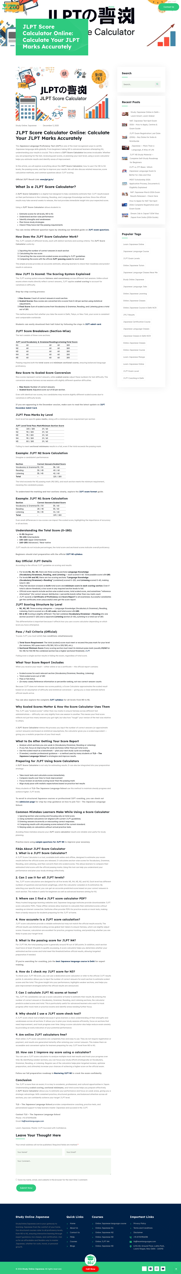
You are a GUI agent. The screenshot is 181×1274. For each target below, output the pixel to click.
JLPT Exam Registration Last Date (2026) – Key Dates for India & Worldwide (144, 137)
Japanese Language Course (136, 251)
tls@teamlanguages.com (32, 1121)
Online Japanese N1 (104, 1228)
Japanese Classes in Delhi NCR (137, 336)
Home (111, 7)
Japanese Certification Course (136, 322)
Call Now (90, 1269)
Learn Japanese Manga (134, 357)
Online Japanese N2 (104, 1232)
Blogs (143, 7)
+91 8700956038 (140, 1237)
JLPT (87, 651)
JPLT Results (129, 315)
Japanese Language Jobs (135, 286)
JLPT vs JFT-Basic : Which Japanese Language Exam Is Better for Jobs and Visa (142, 171)
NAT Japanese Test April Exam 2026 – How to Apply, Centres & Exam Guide (143, 125)
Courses (132, 7)
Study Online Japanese (26, 125)
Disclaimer (138, 1232)
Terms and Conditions (142, 1228)
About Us (121, 7)
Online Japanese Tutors (133, 265)
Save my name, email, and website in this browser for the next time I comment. (53, 1180)
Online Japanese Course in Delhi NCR (139, 308)
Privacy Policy (139, 1223)
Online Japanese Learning (135, 293)
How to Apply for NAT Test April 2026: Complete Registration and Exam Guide (144, 205)
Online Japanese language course (110, 1223)
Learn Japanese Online (133, 244)
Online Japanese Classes (134, 301)
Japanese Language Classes (136, 329)
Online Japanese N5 (104, 1246)
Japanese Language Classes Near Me (140, 272)
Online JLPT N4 (102, 1241)
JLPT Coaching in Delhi (133, 378)
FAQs (151, 7)
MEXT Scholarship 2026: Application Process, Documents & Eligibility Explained (144, 184)
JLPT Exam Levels (131, 258)
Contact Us (169, 7)
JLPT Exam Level (131, 371)
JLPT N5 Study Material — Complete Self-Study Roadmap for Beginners (144, 158)
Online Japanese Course (134, 350)
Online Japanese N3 (104, 1237)
